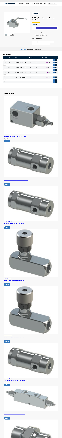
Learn (34, 3)
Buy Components (21, 3)
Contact (45, 3)
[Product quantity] (34, 28)
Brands (32, 3)
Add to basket (7, 184)
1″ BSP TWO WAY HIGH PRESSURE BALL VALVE (20, 62)
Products (6, 8)
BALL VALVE (13, 8)
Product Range (23, 49)
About (41, 3)
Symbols (37, 3)
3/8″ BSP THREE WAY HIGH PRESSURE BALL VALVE (21, 79)
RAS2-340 (9, 77)
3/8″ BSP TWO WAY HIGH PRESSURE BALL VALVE (20, 82)
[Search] (57, 3)
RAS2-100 (9, 62)
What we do (27, 3)
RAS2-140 (9, 72)
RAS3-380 (9, 79)
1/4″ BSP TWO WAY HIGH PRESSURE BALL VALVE (20, 72)
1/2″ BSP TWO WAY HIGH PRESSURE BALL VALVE (20, 67)
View (56, 62)
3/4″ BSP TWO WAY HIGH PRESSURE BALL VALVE (20, 77)
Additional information (30, 49)
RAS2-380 (9, 82)
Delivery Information (38, 49)
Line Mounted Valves (9, 8)
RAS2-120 (9, 67)
